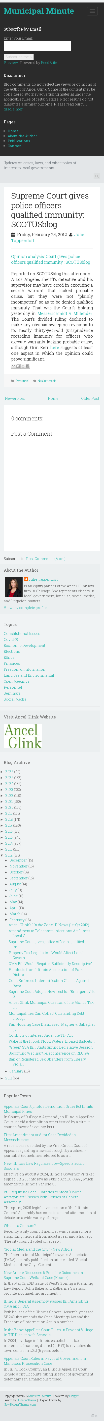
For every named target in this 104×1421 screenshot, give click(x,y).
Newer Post (15, 398)
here (54, 347)
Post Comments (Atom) (46, 558)
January (16, 1071)
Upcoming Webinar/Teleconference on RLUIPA (49, 1053)
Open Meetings (17, 681)
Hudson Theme (26, 1400)
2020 (9, 807)
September (18, 878)
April (13, 908)
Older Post (90, 398)
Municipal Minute (39, 10)
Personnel (22, 381)
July (13, 890)
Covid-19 (11, 639)
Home (13, 131)
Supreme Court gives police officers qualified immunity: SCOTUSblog (50, 209)
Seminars (12, 693)
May (13, 902)
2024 (9, 783)
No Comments (47, 381)
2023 (9, 789)
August (15, 884)
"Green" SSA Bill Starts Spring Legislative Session (51, 1047)
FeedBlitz (49, 62)
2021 (9, 801)
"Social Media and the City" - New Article (38, 1249)
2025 (9, 777)
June (13, 896)
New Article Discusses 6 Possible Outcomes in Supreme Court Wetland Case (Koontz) (43, 1275)
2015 (9, 837)
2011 (8, 1078)
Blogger (74, 1396)
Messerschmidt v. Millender (64, 313)
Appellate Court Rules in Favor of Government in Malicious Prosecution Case (45, 1361)
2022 (9, 795)
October (16, 872)
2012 (9, 855)
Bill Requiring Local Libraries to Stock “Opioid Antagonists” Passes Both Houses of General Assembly (43, 1197)
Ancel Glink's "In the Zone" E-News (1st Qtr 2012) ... (50, 924)
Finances (12, 663)
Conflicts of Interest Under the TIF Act (41, 1035)
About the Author (22, 136)
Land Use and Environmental (29, 675)
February (17, 919)
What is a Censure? (20, 1225)
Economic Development (24, 645)
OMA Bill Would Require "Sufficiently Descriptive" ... (52, 963)
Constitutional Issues (22, 633)
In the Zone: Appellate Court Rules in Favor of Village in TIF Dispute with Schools (48, 1332)
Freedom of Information (24, 669)
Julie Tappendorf (43, 579)
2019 (8, 813)
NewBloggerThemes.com (20, 1404)
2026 (9, 771)
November (18, 866)
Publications (19, 141)
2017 (8, 825)
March (15, 914)
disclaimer (13, 109)
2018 (9, 819)
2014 (9, 843)
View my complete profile (25, 607)
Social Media (15, 699)
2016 (9, 831)
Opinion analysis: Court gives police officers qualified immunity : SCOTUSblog (50, 259)
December (18, 860)
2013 (8, 849)
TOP (96, 1416)
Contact (14, 146)
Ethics (9, 657)
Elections (12, 651)
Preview (11, 62)
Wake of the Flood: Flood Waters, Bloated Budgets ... (52, 1041)
